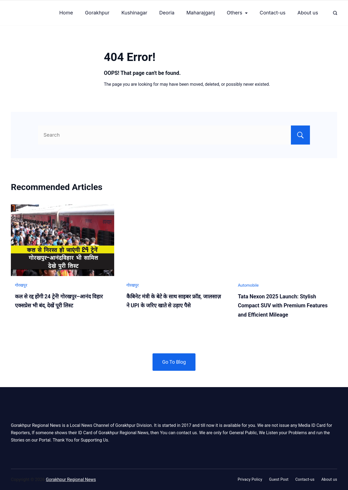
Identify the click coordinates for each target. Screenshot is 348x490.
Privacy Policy (250, 479)
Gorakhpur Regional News (71, 479)
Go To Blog (174, 362)
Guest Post (279, 479)
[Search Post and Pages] (335, 13)
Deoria (167, 13)
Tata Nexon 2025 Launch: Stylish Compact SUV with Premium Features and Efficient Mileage (283, 305)
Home (66, 13)
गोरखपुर (21, 285)
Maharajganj (201, 13)
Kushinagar (134, 13)
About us (307, 13)
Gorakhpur (97, 13)
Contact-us (272, 13)
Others (237, 13)
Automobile (248, 285)
